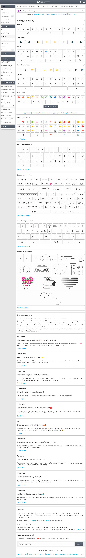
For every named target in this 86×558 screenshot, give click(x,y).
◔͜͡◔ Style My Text (58, 113)
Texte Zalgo (5, 16)
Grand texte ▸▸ (21, 416)
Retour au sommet (51, 106)
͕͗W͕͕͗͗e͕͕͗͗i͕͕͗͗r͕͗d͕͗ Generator (6, 72)
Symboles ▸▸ (21, 468)
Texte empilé (5, 19)
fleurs (40, 521)
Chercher (4, 50)
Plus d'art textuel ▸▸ (23, 308)
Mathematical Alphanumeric (66, 14)
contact (20, 554)
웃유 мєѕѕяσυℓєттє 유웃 (8, 89)
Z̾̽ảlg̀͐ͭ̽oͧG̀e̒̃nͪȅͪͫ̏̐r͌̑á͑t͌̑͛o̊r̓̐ (6, 62)
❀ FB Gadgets (5, 102)
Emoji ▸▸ (19, 433)
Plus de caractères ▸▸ (23, 246)
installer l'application (73, 554)
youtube (62, 554)
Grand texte (5, 23)
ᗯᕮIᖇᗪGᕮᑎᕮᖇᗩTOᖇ (7, 116)
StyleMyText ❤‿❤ (6, 65)
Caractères (4, 43)
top (82, 554)
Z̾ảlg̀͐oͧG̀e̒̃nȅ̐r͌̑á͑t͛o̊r (6, 122)
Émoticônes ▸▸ (21, 450)
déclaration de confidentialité (34, 554)
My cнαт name (5, 79)
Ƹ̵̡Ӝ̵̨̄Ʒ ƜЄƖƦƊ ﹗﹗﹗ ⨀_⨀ (8, 96)
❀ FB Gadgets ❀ (6, 69)
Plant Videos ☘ (6, 99)
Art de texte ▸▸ (21, 485)
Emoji (3, 30)
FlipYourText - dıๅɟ (6, 86)
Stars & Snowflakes (44, 14)
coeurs (33, 521)
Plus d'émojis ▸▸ (21, 139)
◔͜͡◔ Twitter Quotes (30, 113)
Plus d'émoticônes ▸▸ (23, 215)
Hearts (35, 14)
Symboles (4, 36)
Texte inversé (5, 13)
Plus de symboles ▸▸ (23, 169)
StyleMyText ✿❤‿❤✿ (8, 109)
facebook (48, 554)
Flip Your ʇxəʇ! (5, 75)
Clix (49, 550)
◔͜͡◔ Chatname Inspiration (44, 113)
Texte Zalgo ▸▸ (21, 383)
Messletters (4, 9)
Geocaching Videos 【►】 (8, 112)
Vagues (3, 46)
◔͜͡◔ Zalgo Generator (71, 113)
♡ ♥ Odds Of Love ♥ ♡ (8, 93)
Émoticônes (5, 33)
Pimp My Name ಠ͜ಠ (7, 119)
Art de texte (5, 40)
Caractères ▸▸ (21, 502)
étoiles (48, 521)
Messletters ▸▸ (21, 348)
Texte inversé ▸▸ (22, 366)
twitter (55, 554)
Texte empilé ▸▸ (21, 399)
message (81, 529)
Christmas (54, 14)
